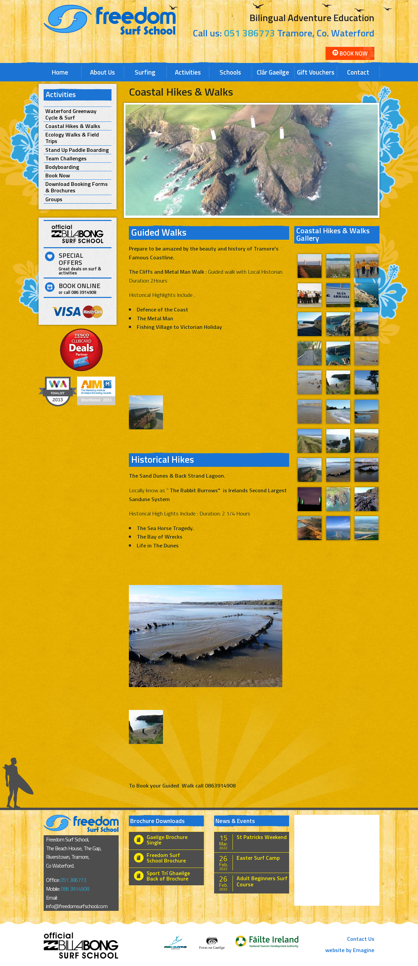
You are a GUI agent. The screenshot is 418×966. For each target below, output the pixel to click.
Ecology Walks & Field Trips (72, 138)
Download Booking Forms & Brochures (76, 187)
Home (60, 72)
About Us (102, 72)
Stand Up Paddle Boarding (77, 150)
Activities (188, 72)
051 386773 (249, 33)
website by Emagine (349, 950)
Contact (358, 72)
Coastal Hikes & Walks (72, 126)
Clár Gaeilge (273, 72)
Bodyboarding (62, 167)
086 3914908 (75, 889)
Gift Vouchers (315, 72)
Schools (230, 72)
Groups (53, 199)
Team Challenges (66, 158)
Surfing (145, 72)
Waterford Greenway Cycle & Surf (70, 114)
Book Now (350, 53)
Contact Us (360, 939)
